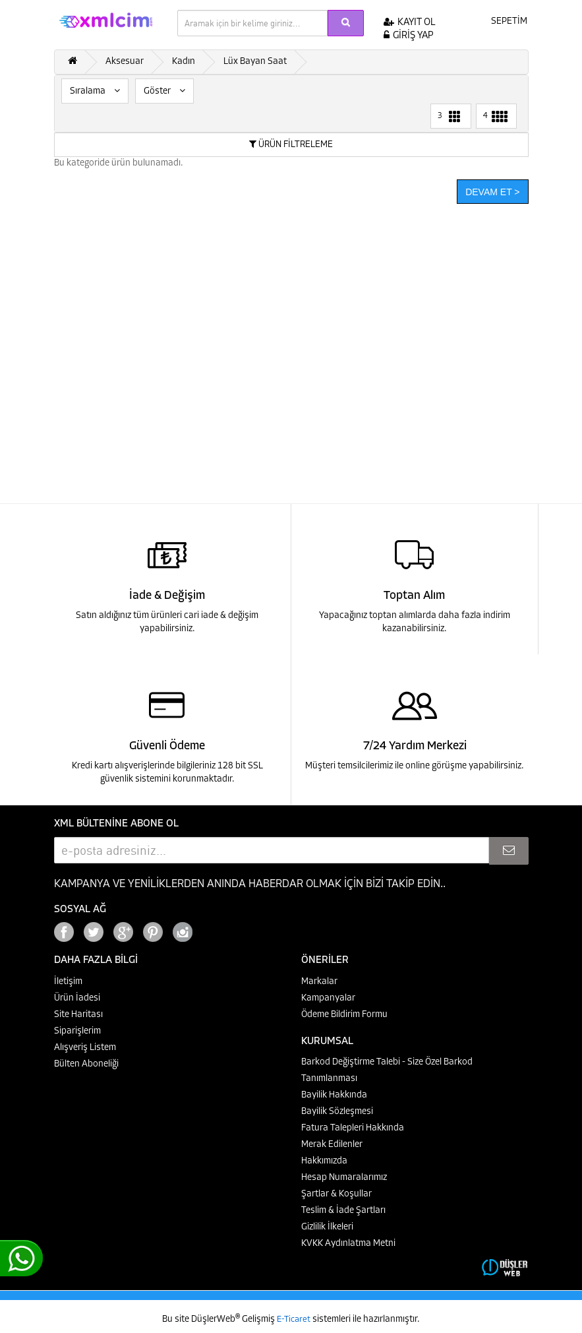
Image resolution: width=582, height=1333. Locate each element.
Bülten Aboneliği (86, 1064)
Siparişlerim (77, 1031)
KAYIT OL (410, 23)
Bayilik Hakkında (334, 1095)
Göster (164, 91)
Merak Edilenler (332, 1145)
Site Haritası (78, 1015)
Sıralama (95, 91)
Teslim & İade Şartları (343, 1211)
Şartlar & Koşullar (336, 1194)
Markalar (319, 982)
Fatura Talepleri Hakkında (352, 1128)
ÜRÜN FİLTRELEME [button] (291, 144)
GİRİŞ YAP (409, 36)
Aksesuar (124, 62)
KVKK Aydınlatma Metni (348, 1244)
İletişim (68, 982)
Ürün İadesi (77, 998)
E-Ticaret (294, 1319)
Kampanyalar (328, 998)
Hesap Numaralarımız (344, 1178)
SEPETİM (500, 20)
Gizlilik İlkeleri (327, 1227)
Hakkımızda (324, 1161)
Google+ (218, 928)
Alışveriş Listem (85, 1048)
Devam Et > (492, 192)
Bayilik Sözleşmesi (337, 1112)
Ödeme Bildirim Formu (344, 1015)
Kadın (183, 62)
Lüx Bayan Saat (255, 62)
